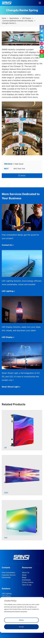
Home (4, 18)
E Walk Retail (13, 164)
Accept (21, 627)
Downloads (26, 580)
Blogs (24, 577)
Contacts (6, 567)
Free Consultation (8, 572)
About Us (25, 572)
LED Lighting (6, 593)
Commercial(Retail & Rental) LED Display (17, 21)
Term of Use (26, 585)
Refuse (21, 620)
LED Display (26, 18)
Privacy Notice (27, 582)
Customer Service (8, 575)
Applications (14, 18)
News (24, 575)
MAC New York (14, 168)
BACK (22, 176)
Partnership (6, 577)
